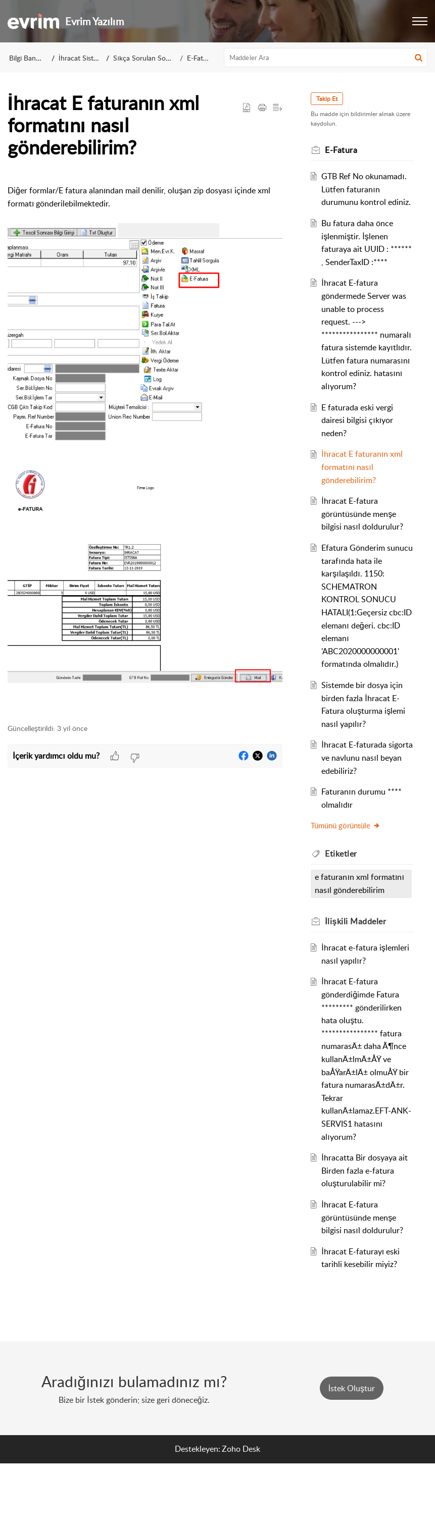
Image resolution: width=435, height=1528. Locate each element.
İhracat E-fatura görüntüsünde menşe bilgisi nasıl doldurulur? (366, 565)
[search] (325, 57)
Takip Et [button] (331, 98)
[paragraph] (145, 441)
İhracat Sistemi (82, 58)
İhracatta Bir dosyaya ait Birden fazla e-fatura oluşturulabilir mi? (367, 1235)
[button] (419, 21)
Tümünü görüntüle (349, 877)
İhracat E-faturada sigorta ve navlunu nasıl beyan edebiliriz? (366, 809)
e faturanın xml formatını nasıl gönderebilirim (345, 941)
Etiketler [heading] (345, 905)
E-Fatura (200, 58)
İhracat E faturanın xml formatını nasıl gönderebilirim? (366, 518)
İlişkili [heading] (359, 985)
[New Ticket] (351, 1452)
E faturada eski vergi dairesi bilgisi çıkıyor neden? (361, 471)
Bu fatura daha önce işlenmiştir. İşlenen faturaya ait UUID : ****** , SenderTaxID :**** (361, 262)
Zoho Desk (241, 1513)
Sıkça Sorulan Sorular (146, 58)
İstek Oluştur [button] (351, 1452)
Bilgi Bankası (28, 58)
